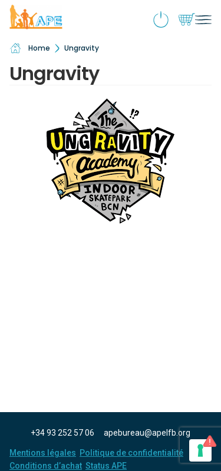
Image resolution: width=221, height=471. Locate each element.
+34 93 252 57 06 (62, 432)
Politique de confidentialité (131, 452)
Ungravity (81, 48)
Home (29, 48)
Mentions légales (42, 452)
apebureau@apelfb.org (147, 432)
